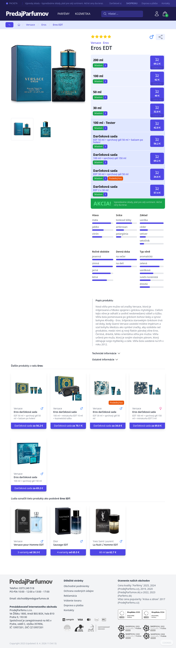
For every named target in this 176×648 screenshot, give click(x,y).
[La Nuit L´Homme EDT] (108, 521)
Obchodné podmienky (76, 586)
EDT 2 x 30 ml (100, 190)
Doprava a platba (73, 605)
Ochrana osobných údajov (79, 591)
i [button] (105, 65)
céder (143, 226)
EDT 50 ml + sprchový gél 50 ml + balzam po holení (118, 141)
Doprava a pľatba (150, 3)
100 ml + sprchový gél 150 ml (109, 158)
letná (95, 277)
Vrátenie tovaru (72, 600)
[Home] (19, 24)
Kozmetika (82, 14)
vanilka (144, 220)
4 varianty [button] (68, 552)
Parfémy (64, 14)
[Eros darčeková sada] (29, 388)
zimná (95, 263)
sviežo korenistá (149, 277)
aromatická (146, 256)
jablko (95, 226)
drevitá (143, 284)
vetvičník (145, 240)
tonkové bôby (123, 220)
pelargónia (122, 233)
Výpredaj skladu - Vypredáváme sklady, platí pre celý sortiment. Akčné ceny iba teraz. (61, 3)
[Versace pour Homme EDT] (29, 521)
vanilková (145, 270)
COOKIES (166, 642)
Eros (43, 24)
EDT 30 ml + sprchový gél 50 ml (110, 174)
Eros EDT (58, 24)
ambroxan (122, 226)
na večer (121, 256)
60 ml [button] (107, 552)
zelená (143, 263)
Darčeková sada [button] (28, 425)
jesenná (96, 256)
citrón (95, 233)
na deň (120, 263)
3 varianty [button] (29, 552)
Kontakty (166, 3)
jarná (95, 270)
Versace (30, 24)
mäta (95, 220)
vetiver (143, 233)
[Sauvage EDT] (68, 521)
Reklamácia (70, 595)
